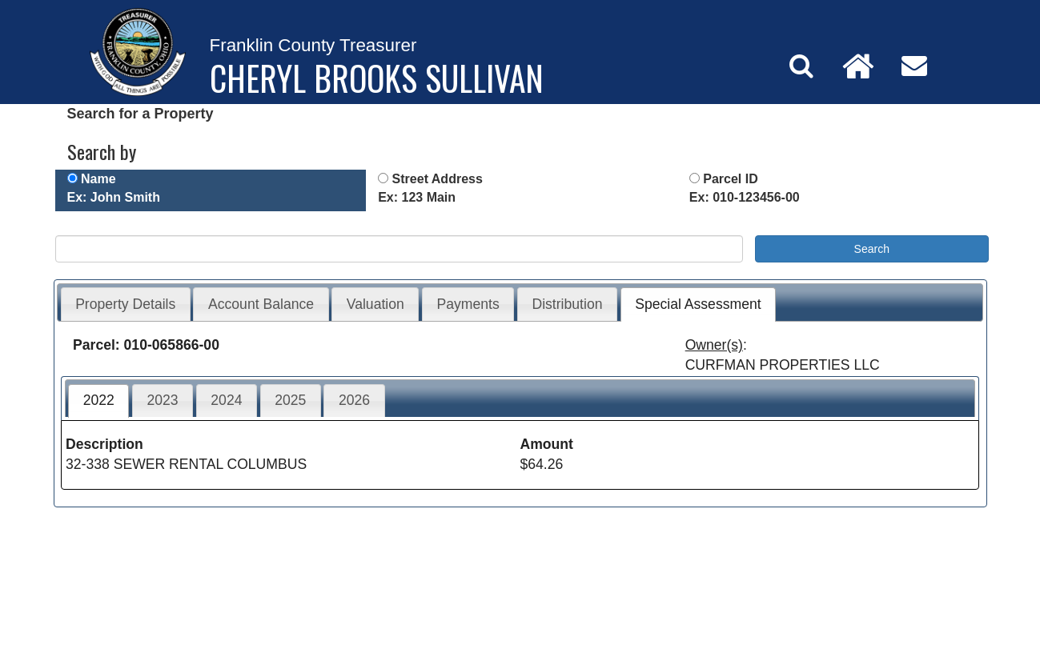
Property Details (125, 304)
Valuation (375, 304)
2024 (226, 400)
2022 (98, 400)
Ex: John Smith (113, 197)
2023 (162, 400)
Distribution (567, 304)
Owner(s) (714, 345)
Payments (468, 304)
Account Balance (261, 304)
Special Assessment (698, 304)
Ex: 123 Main (417, 197)
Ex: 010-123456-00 (744, 197)
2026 (354, 400)
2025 (290, 400)
